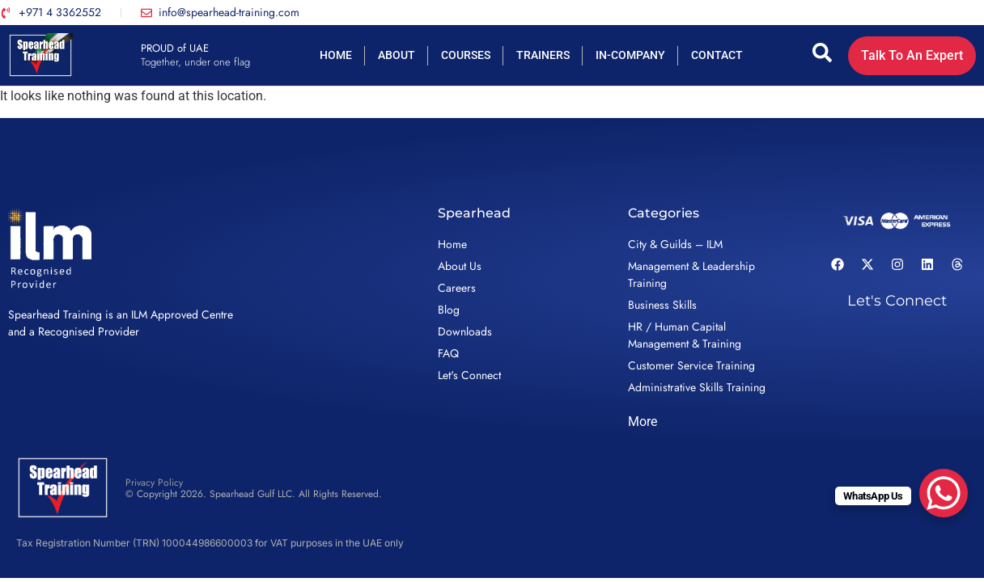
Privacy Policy (154, 482)
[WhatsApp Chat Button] (943, 493)
